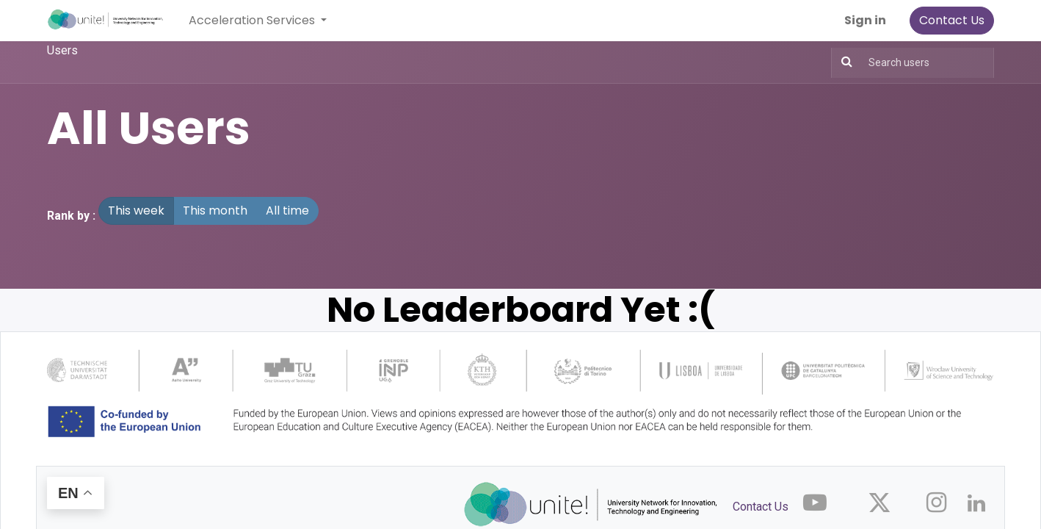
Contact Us (951, 20)
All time (287, 210)
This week (136, 210)
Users (62, 50)
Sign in (865, 20)
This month (215, 210)
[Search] (847, 62)
